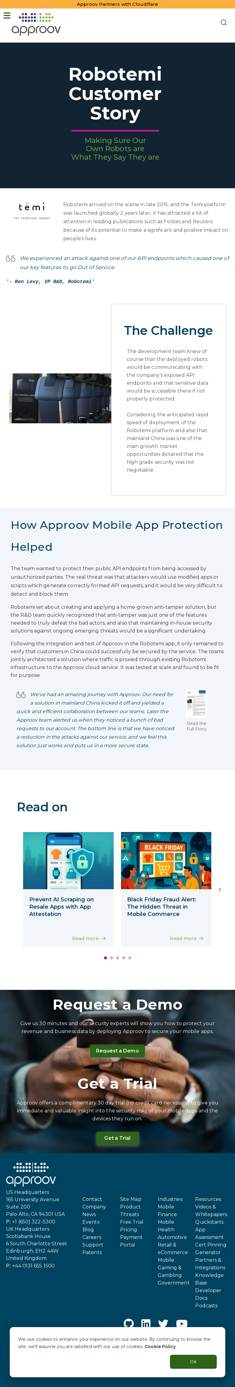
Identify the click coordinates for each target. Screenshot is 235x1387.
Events (90, 1222)
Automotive (172, 1237)
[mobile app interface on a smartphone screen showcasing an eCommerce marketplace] (68, 861)
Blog (88, 1230)
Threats (129, 1214)
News (89, 1214)
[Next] (220, 889)
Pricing (128, 1230)
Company (94, 1207)
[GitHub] (129, 1325)
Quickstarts (209, 1222)
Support (92, 1245)
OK (193, 1361)
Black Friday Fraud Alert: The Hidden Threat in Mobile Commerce (161, 906)
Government (174, 1283)
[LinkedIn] (145, 1325)
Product (130, 1207)
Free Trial (131, 1222)
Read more (90, 938)
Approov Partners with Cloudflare (117, 4)
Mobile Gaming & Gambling (170, 1267)
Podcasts (206, 1306)
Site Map (130, 1199)
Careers (91, 1237)
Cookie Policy (160, 1346)
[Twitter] (163, 1325)
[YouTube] (182, 1325)
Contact (92, 1199)
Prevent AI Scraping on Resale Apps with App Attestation (61, 906)
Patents (92, 1252)
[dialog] (117, 1352)
